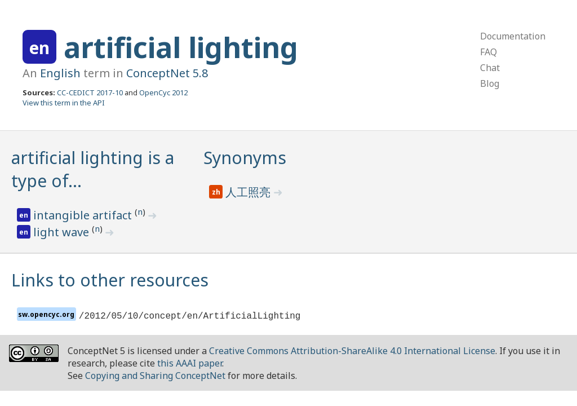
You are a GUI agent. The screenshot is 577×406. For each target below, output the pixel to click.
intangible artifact (84, 215)
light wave (62, 232)
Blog (489, 83)
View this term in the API (64, 103)
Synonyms (244, 157)
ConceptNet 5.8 (167, 73)
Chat (490, 67)
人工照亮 (249, 192)
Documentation (512, 36)
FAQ (488, 52)
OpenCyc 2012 (163, 92)
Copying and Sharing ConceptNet (155, 375)
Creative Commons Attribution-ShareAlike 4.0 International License (352, 351)
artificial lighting (181, 47)
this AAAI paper (189, 363)
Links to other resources (109, 280)
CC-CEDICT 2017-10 (90, 92)
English (60, 73)
